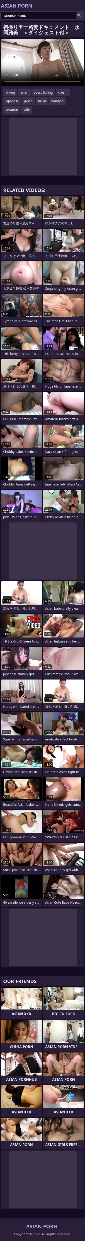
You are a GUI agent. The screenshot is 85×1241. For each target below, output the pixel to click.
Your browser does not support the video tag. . (42, 62)
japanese (12, 101)
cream (63, 92)
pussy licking (43, 92)
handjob (57, 101)
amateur (11, 110)
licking (10, 92)
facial (42, 101)
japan (28, 101)
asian (24, 92)
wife (27, 110)
